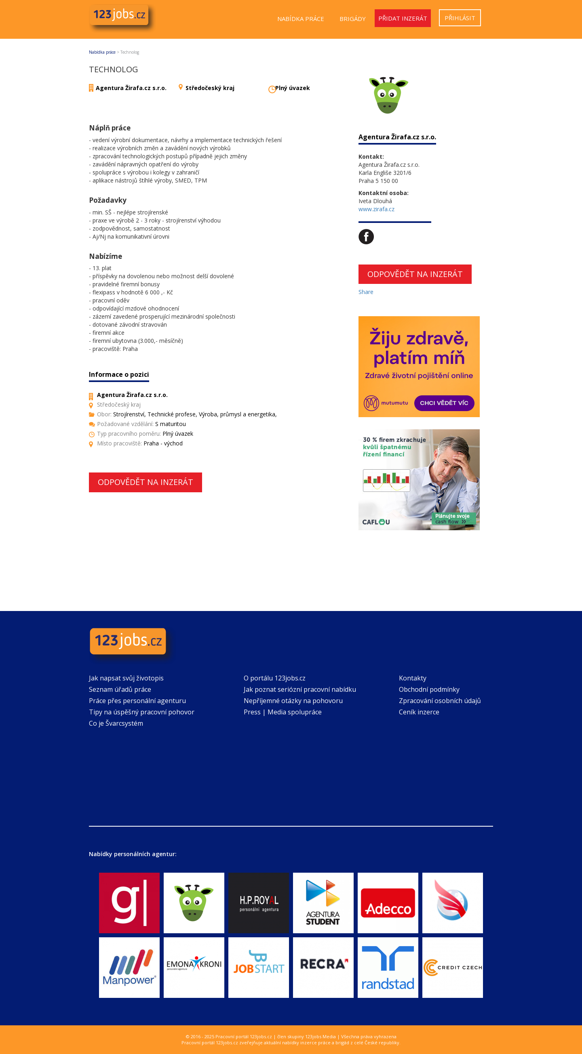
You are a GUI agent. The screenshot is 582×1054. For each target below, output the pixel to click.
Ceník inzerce (419, 712)
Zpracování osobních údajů (440, 700)
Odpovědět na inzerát (145, 482)
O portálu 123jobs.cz (275, 678)
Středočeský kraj (210, 88)
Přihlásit (460, 18)
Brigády (353, 19)
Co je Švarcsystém (116, 723)
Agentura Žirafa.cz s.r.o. (131, 88)
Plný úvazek (292, 88)
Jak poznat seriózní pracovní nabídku (300, 689)
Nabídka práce (300, 19)
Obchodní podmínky (429, 689)
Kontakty (412, 678)
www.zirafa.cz (376, 209)
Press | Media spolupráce (283, 712)
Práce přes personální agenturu (137, 700)
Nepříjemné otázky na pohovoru (293, 700)
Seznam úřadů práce (120, 689)
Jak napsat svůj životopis (126, 678)
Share (365, 292)
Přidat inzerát (402, 18)
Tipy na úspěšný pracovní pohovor (141, 712)
